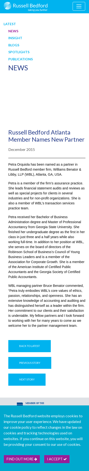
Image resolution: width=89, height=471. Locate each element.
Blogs (13, 45)
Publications (20, 59)
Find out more (22, 459)
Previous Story (29, 362)
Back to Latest (29, 345)
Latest (10, 24)
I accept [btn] (57, 459)
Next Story (27, 379)
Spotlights (18, 52)
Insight (15, 38)
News (13, 31)
